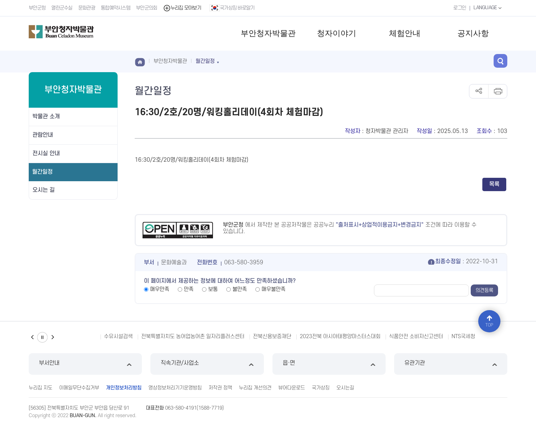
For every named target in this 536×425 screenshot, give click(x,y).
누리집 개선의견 (255, 388)
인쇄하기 (497, 91)
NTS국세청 (463, 336)
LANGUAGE (488, 7)
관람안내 (42, 135)
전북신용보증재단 (272, 336)
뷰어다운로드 (291, 388)
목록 (494, 184)
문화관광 (86, 8)
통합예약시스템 (115, 8)
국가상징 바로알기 (232, 7)
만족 (188, 289)
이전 (32, 337)
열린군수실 (61, 8)
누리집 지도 (40, 388)
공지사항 (473, 33)
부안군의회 (146, 8)
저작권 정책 (220, 388)
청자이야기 (336, 33)
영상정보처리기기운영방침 (175, 388)
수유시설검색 (118, 336)
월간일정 (42, 172)
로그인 (459, 8)
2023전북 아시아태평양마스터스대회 (340, 336)
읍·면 (329, 364)
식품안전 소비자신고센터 (416, 336)
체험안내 (404, 33)
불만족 (239, 289)
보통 (213, 289)
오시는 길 (43, 190)
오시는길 (345, 388)
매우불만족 (273, 289)
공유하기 (478, 91)
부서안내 (85, 364)
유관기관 (450, 364)
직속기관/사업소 (207, 364)
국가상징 (321, 388)
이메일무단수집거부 (79, 388)
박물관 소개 (46, 117)
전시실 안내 (46, 153)
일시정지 (42, 337)
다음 (52, 337)
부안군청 (37, 8)
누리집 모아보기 (182, 8)
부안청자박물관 (268, 33)
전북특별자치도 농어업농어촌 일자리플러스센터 (192, 336)
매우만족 (159, 289)
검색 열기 (500, 61)
